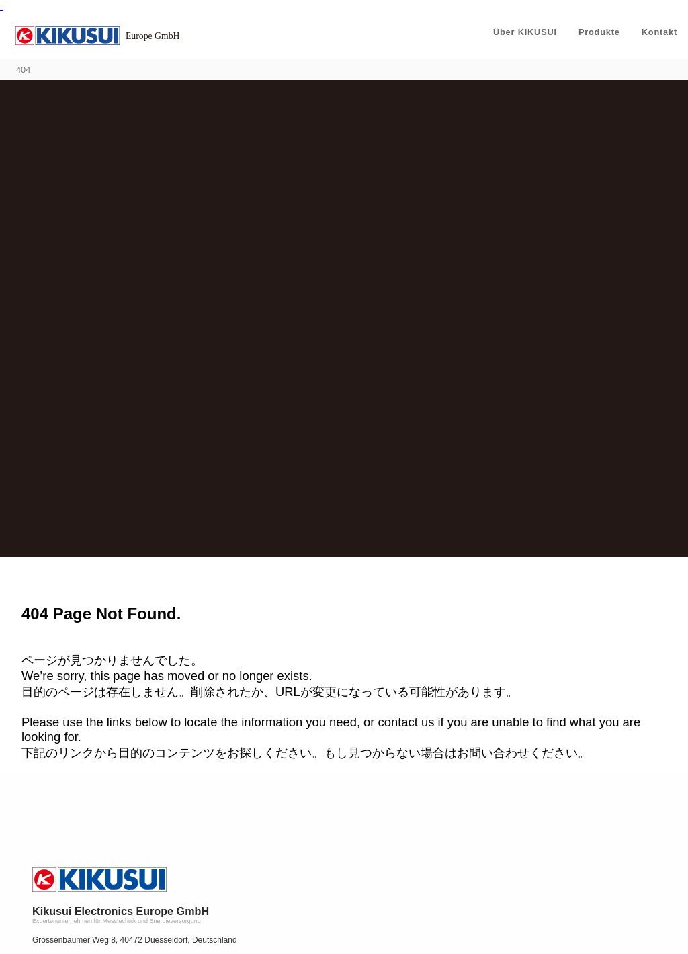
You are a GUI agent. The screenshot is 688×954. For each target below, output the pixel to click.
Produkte (599, 32)
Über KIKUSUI (525, 32)
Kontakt (659, 32)
